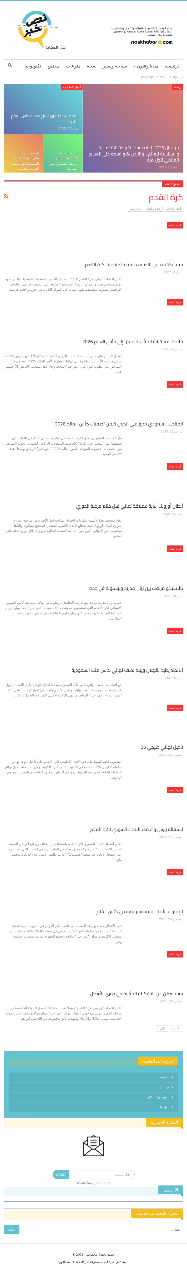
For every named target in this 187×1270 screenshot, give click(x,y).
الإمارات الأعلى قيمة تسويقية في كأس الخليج (139, 911)
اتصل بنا (165, 1107)
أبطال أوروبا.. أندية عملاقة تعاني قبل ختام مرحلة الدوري (129, 506)
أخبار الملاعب (72, 87)
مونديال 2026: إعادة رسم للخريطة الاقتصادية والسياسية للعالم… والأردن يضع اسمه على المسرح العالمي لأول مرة (133, 153)
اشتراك (61, 1174)
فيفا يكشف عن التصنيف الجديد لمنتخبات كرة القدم (134, 264)
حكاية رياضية (153, 208)
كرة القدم (175, 225)
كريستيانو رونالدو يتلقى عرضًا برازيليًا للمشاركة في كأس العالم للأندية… (25, 160)
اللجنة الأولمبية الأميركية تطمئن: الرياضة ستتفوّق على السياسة (64, 160)
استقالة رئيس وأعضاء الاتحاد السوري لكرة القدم (136, 829)
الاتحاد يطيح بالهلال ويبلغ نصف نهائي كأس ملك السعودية (127, 670)
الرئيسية (173, 66)
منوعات (73, 66)
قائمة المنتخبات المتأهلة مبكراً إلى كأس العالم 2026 (132, 341)
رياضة (177, 87)
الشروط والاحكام (159, 1097)
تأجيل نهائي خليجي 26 (162, 747)
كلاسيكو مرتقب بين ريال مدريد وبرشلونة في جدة (136, 588)
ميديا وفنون (148, 66)
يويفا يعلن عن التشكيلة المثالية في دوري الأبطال (136, 993)
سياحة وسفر (115, 66)
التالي (162, 1028)
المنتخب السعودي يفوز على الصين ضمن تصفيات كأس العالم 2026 (119, 423)
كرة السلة (135, 208)
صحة (92, 66)
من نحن (165, 1087)
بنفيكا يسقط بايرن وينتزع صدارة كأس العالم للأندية (45, 118)
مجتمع (53, 66)
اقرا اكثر (33, 66)
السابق (176, 1028)
